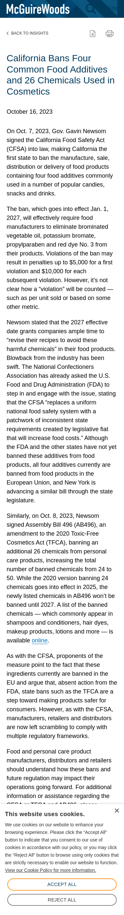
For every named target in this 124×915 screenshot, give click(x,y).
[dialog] (62, 859)
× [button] (116, 811)
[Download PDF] (92, 33)
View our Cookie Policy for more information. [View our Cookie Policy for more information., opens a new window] (50, 870)
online (40, 640)
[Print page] (109, 33)
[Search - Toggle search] (91, 9)
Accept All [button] (62, 884)
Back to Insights (27, 33)
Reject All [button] (62, 899)
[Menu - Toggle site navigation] (112, 9)
